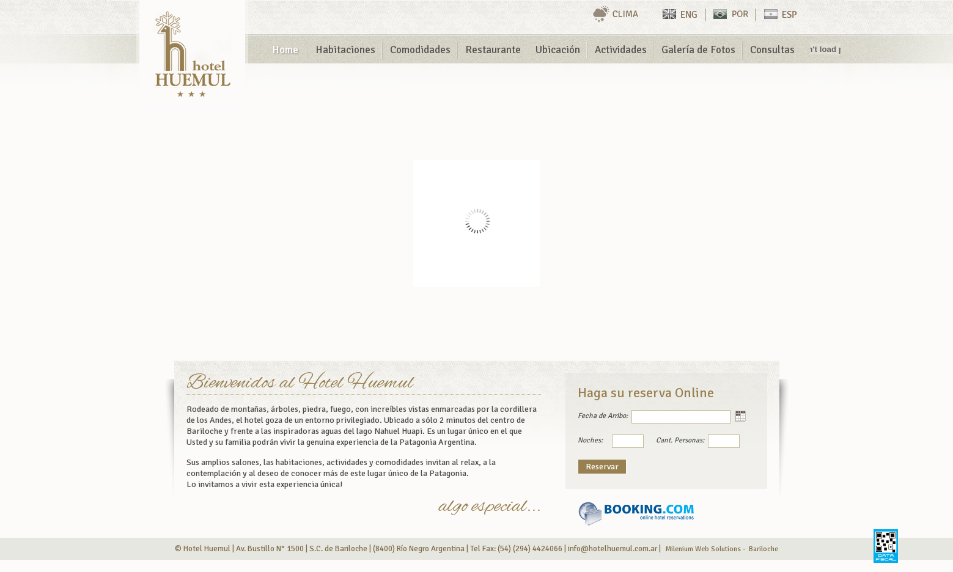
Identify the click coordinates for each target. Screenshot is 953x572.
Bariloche (763, 549)
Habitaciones (345, 49)
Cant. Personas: (680, 440)
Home (285, 49)
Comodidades (420, 49)
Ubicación (557, 49)
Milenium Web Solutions (703, 549)
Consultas (772, 49)
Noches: (590, 440)
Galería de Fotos (698, 49)
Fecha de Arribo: (603, 415)
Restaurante (493, 49)
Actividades (621, 49)
